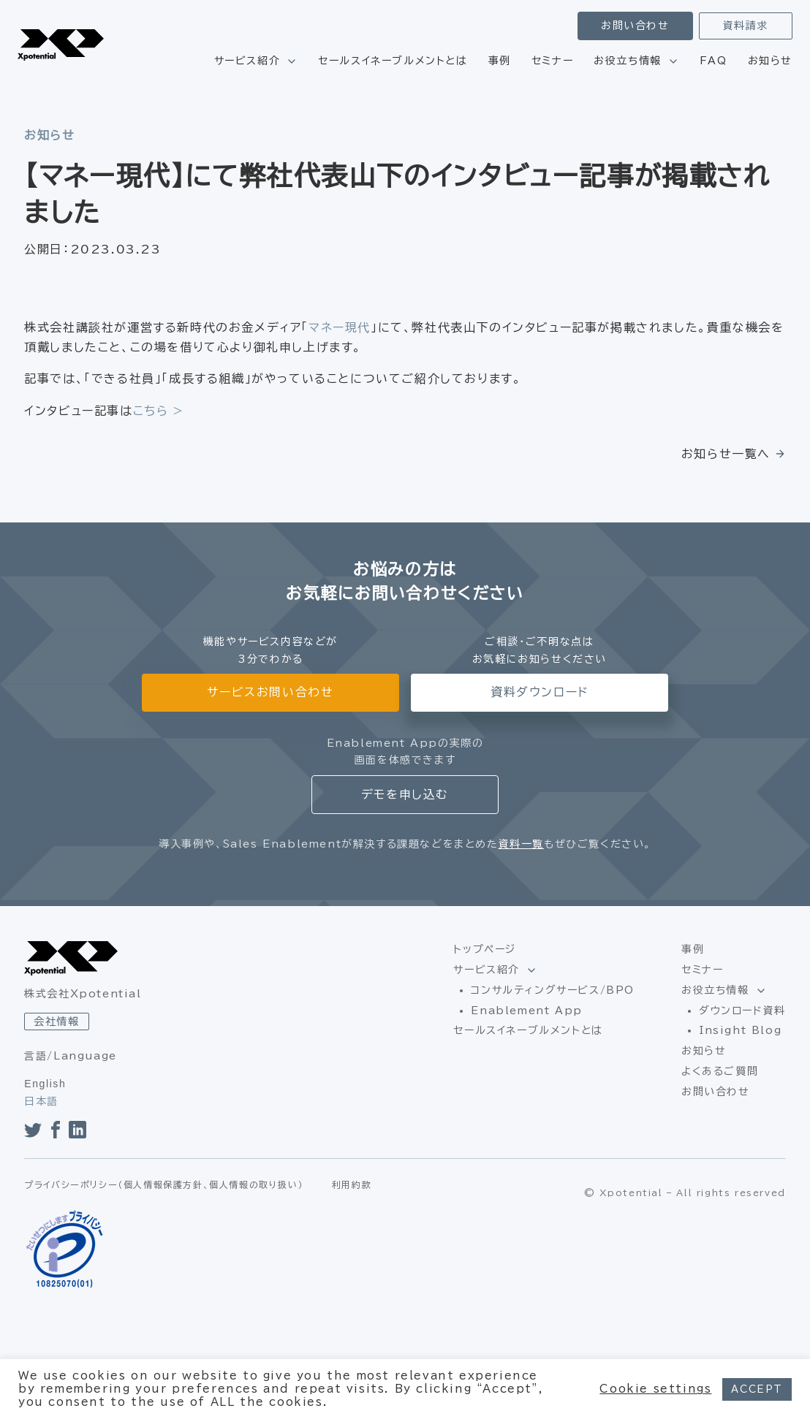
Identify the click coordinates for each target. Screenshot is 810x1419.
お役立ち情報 (628, 61)
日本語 (41, 1101)
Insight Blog (740, 1030)
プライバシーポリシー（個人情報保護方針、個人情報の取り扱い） (163, 1184)
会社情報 (56, 1021)
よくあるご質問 (719, 1071)
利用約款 (351, 1184)
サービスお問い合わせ (270, 692)
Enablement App (526, 1010)
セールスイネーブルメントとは (392, 61)
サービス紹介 (247, 61)
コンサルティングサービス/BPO (553, 990)
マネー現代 (340, 327)
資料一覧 (521, 844)
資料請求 (745, 25)
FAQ (713, 61)
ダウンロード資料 (742, 1010)
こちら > (158, 410)
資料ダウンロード (539, 692)
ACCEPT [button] (757, 1389)
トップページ (484, 949)
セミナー (552, 61)
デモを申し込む (405, 794)
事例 (499, 61)
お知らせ (770, 61)
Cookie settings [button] (655, 1388)
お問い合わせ (635, 25)
